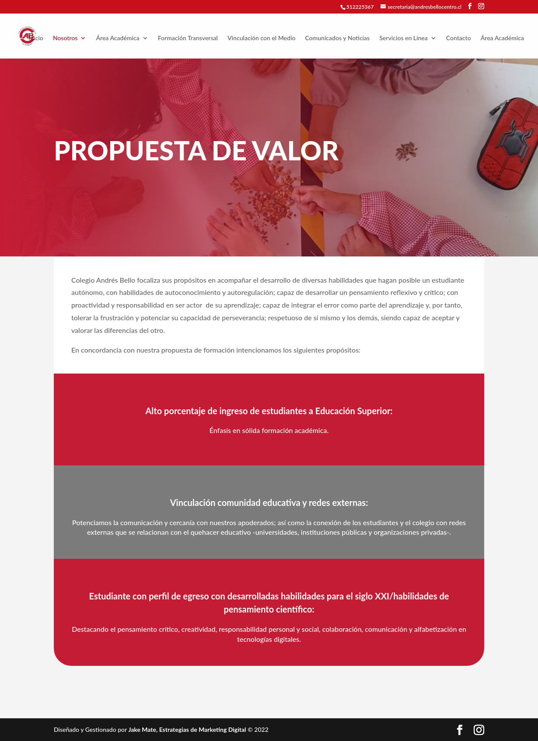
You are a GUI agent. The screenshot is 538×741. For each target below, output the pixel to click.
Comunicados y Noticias (337, 38)
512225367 (360, 6)
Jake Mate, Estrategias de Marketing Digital (187, 729)
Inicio (35, 38)
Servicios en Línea (403, 38)
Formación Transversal (188, 38)
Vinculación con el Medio (261, 38)
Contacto (458, 38)
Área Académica (117, 38)
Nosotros (65, 38)
